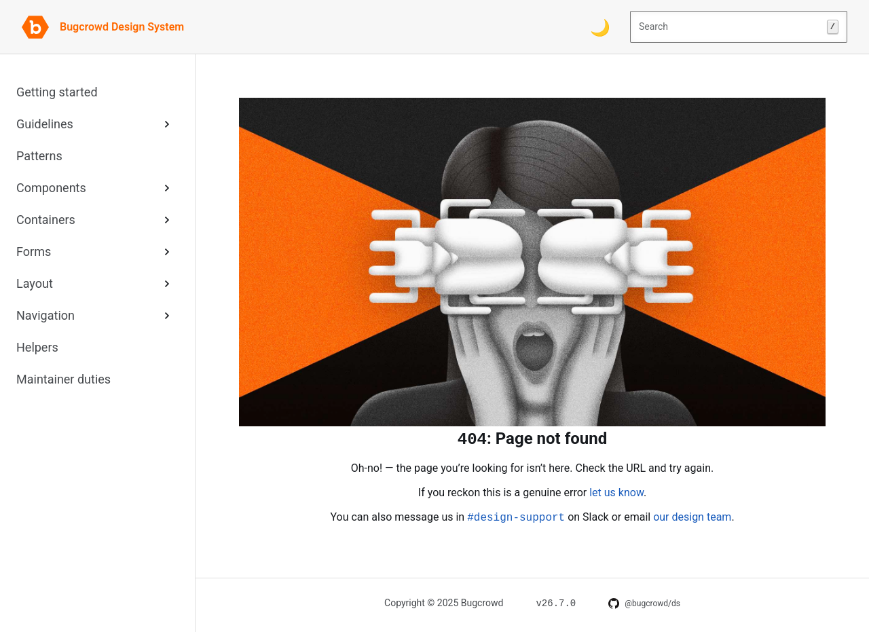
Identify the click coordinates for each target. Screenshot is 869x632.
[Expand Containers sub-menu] (167, 220)
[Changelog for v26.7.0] (556, 602)
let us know (616, 492)
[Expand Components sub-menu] (167, 188)
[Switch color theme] (600, 27)
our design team (692, 516)
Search (738, 27)
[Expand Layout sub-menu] (167, 283)
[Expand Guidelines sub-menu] (167, 124)
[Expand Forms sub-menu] (167, 251)
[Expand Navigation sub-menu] (167, 315)
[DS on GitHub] (644, 603)
